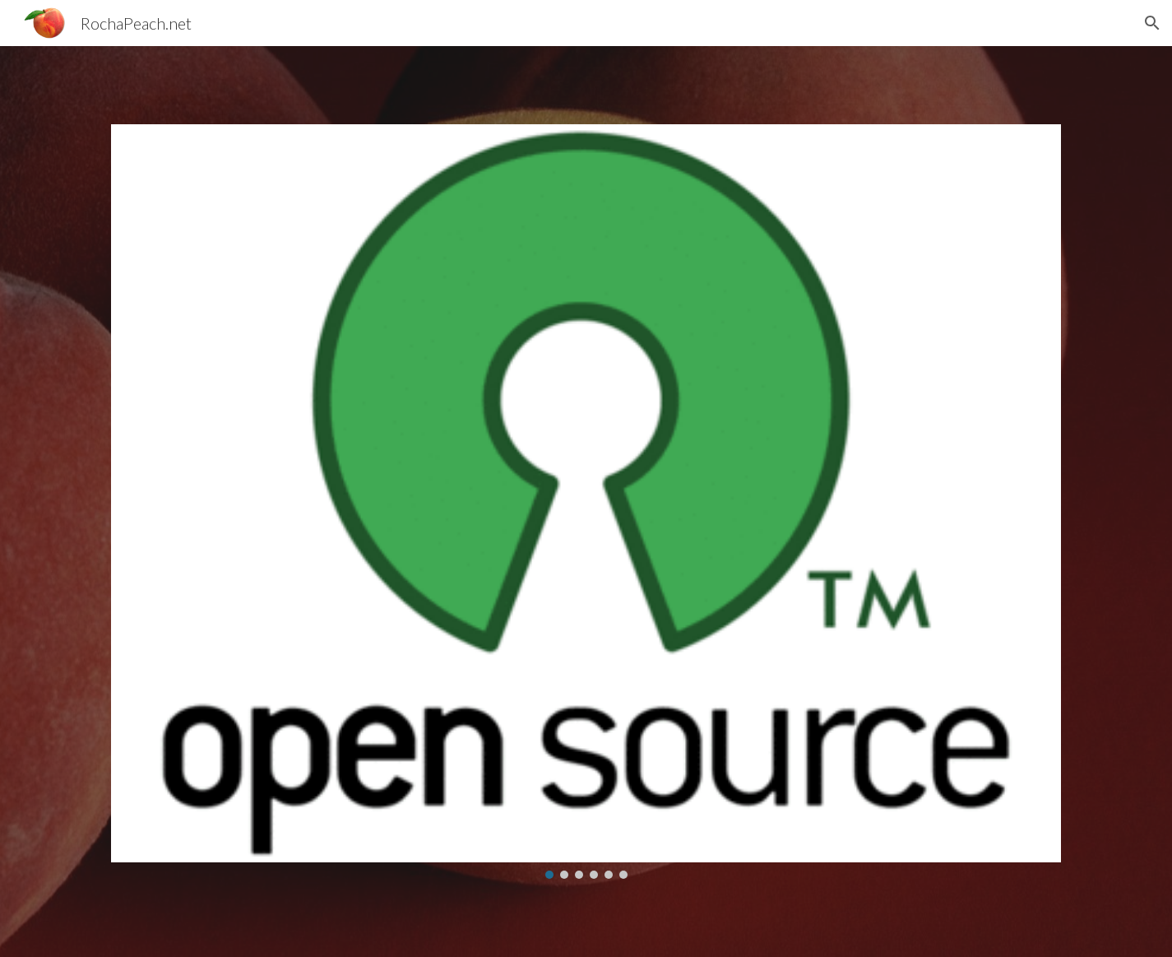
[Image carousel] (585, 501)
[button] (1152, 23)
